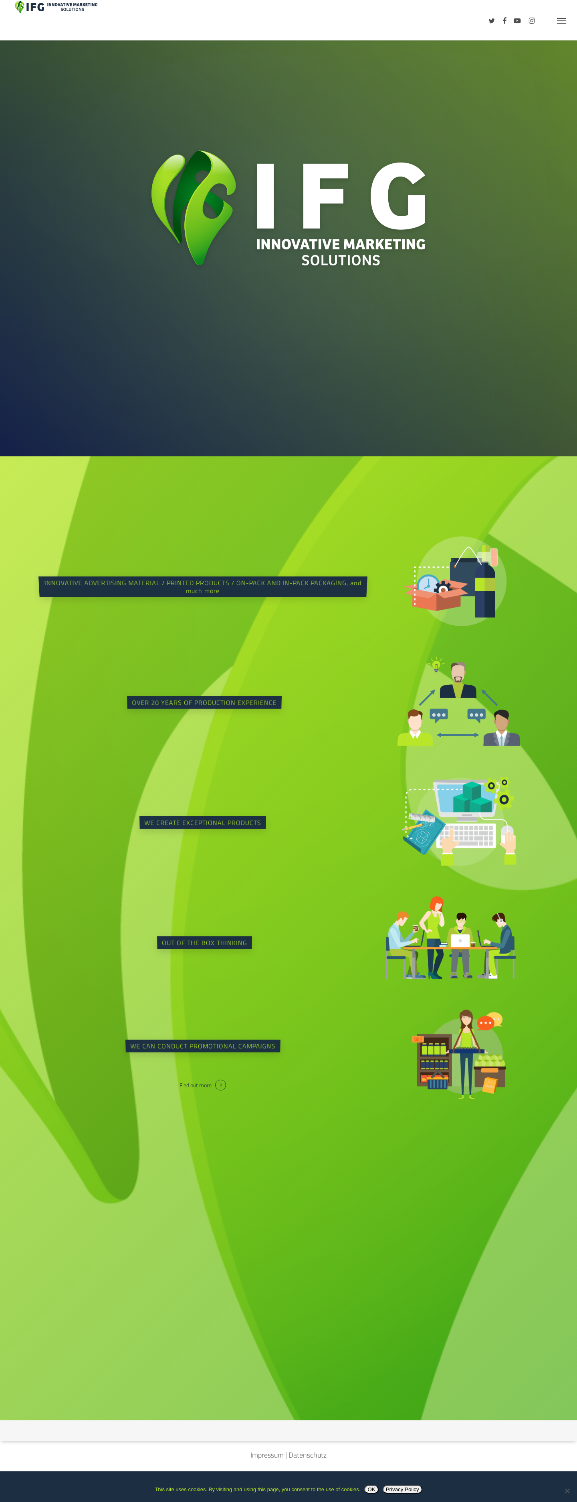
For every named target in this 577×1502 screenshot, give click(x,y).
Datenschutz (307, 1455)
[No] (567, 1491)
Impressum (267, 1455)
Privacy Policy (402, 1489)
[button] (561, 20)
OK (371, 1489)
